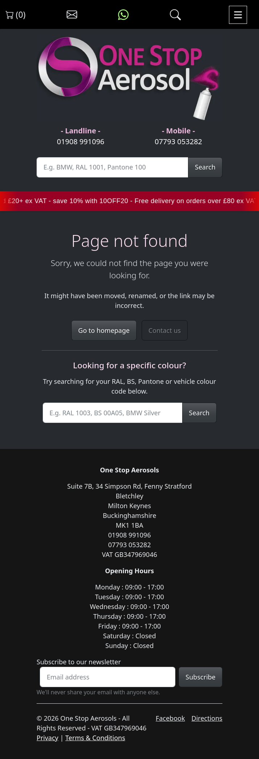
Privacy (47, 737)
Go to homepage (104, 330)
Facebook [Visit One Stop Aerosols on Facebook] (170, 718)
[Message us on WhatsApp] (123, 15)
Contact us (165, 330)
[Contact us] (72, 15)
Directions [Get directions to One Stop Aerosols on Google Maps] (207, 718)
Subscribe (200, 677)
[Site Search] (112, 167)
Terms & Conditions (95, 737)
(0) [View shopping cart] (15, 14)
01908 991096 (80, 141)
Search (205, 167)
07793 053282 (178, 141)
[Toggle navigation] (238, 14)
